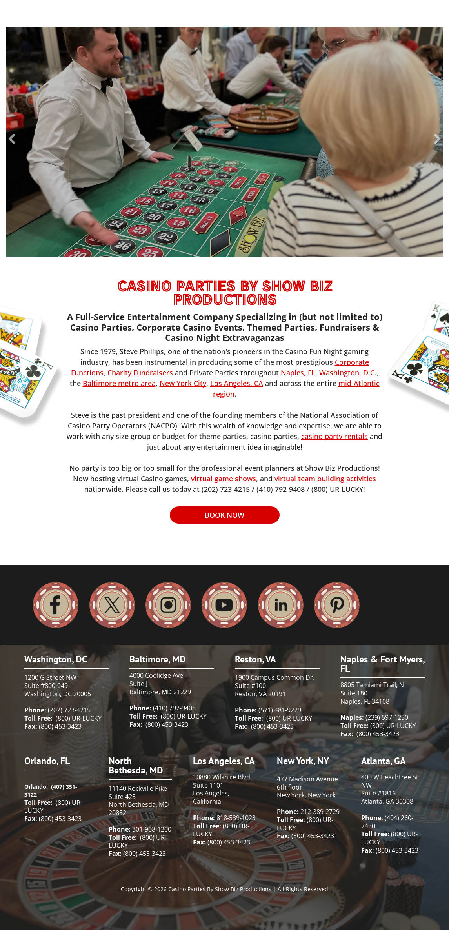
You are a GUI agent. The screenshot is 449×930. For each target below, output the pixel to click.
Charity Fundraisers (140, 372)
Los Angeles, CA (236, 383)
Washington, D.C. (347, 372)
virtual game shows (223, 478)
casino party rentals (334, 436)
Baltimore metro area (119, 383)
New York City (183, 383)
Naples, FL (298, 372)
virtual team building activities (325, 478)
